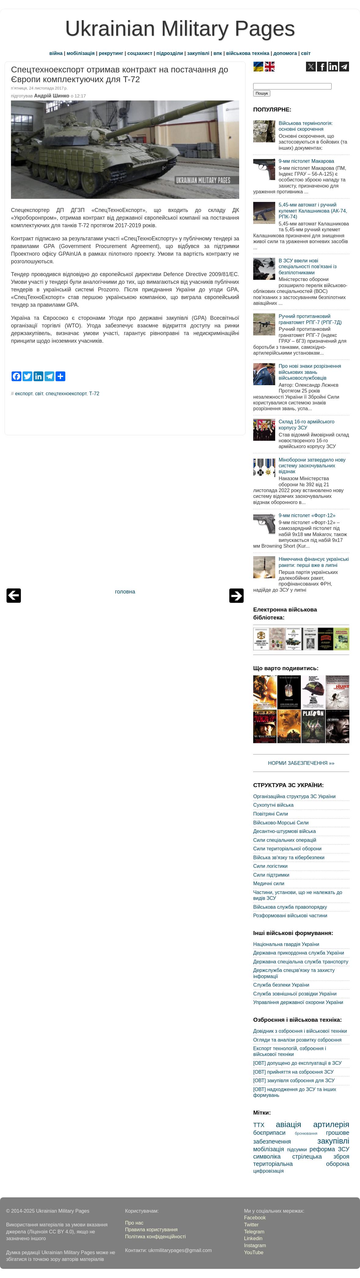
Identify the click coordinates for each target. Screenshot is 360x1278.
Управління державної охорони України (298, 1002)
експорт (23, 393)
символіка (267, 1156)
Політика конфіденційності (155, 1236)
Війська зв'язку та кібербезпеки (289, 857)
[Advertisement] (125, 513)
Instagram (255, 1245)
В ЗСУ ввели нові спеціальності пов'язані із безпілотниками (308, 266)
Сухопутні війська (273, 805)
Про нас (134, 1222)
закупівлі (198, 53)
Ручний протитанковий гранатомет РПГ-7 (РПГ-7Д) (310, 319)
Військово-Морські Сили (281, 822)
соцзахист (140, 53)
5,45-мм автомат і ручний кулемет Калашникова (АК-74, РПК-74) (313, 210)
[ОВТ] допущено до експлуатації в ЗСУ (297, 1063)
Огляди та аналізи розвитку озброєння (297, 1039)
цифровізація (268, 1171)
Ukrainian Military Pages (180, 28)
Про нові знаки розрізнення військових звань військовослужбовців (310, 372)
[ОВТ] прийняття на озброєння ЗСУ (293, 1072)
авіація (288, 1124)
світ (306, 53)
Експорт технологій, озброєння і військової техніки (289, 1051)
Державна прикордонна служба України (298, 952)
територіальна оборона (301, 1163)
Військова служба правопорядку (290, 907)
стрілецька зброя (320, 1156)
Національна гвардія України (286, 944)
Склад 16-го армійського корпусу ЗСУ (306, 424)
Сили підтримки (271, 875)
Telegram (254, 1231)
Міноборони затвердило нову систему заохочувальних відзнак (312, 465)
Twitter (251, 1224)
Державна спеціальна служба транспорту (300, 961)
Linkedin (253, 1238)
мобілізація (81, 53)
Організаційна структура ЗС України (294, 796)
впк (218, 53)
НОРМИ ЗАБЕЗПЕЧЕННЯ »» (301, 763)
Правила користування (151, 1229)
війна (56, 53)
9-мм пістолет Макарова (306, 161)
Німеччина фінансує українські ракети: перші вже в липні (314, 562)
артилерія (331, 1124)
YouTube (254, 1252)
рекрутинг (111, 53)
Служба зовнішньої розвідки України (295, 993)
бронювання (306, 1133)
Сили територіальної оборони (287, 848)
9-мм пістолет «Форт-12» (307, 515)
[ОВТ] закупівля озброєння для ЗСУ (294, 1080)
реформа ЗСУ (329, 1149)
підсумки (297, 1149)
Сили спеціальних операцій (284, 840)
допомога (285, 53)
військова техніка (247, 53)
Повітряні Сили (270, 813)
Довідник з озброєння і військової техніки (300, 1031)
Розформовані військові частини (290, 915)
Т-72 (94, 393)
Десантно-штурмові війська (284, 831)
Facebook (255, 1217)
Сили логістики (270, 866)
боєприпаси (269, 1132)
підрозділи (170, 53)
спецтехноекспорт (66, 393)
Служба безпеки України (281, 985)
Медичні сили (268, 883)
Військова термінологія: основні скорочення (306, 126)
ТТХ (259, 1125)
